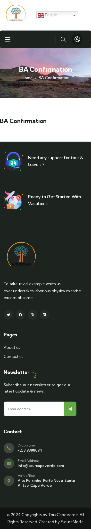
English (48, 15)
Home (27, 77)
